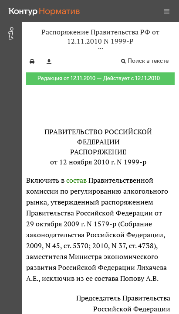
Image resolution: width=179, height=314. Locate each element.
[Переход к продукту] (44, 11)
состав (76, 180)
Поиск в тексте (148, 61)
